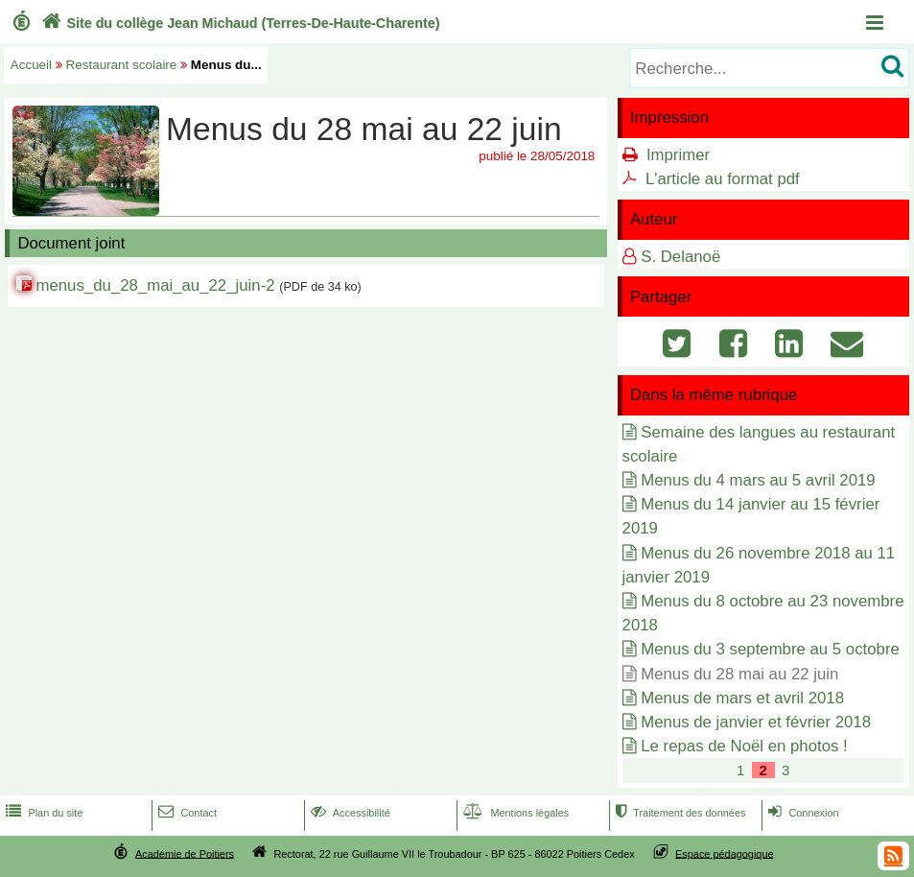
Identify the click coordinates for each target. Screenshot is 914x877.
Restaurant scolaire (121, 65)
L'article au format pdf (722, 179)
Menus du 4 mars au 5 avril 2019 (758, 480)
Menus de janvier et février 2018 (756, 722)
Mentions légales (514, 812)
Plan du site (42, 812)
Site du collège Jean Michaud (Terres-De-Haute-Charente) (238, 23)
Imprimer (678, 155)
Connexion (801, 812)
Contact (185, 812)
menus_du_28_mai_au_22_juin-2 (154, 285)
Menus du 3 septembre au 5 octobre (770, 649)
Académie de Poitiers (184, 853)
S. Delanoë (680, 257)
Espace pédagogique (724, 853)
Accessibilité (348, 812)
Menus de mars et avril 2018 (742, 698)
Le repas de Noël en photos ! (744, 746)
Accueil (31, 65)
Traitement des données (678, 812)
